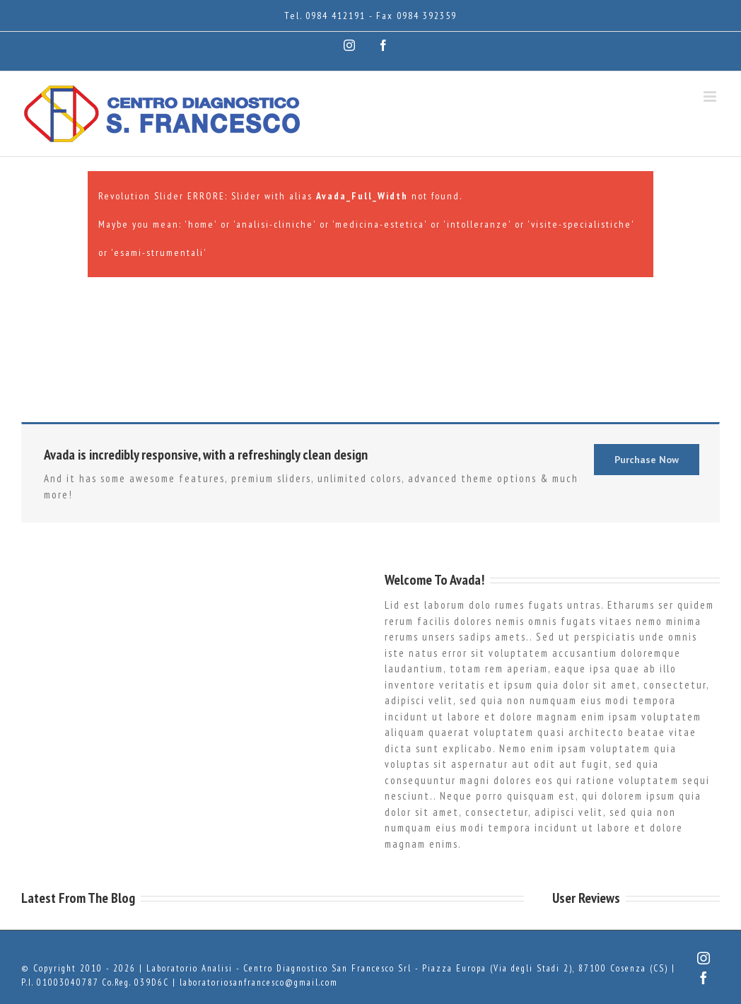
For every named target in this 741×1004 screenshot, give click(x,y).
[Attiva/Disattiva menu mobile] (712, 96)
